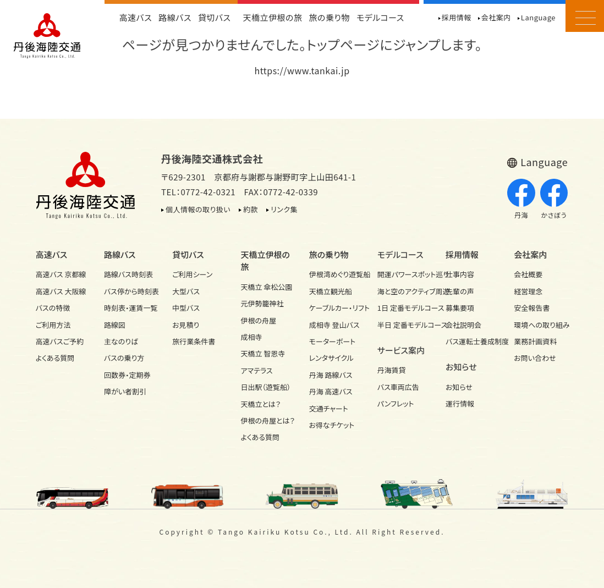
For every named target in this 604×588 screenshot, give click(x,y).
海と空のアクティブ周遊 (404, 291)
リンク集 (284, 209)
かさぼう (554, 199)
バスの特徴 (53, 308)
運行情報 (460, 403)
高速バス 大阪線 (61, 291)
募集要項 (460, 308)
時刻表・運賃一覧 (131, 308)
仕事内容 (460, 274)
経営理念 (528, 291)
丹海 (521, 199)
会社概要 (528, 274)
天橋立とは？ (260, 404)
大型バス (186, 291)
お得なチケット (332, 425)
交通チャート (328, 408)
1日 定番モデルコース (404, 308)
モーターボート (332, 341)
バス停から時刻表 (131, 291)
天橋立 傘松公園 (266, 287)
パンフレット (395, 403)
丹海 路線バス (331, 375)
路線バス (174, 17)
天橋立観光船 (330, 291)
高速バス (135, 17)
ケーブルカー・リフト (336, 308)
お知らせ (459, 387)
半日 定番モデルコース (404, 325)
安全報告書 (532, 308)
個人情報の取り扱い (198, 209)
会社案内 (496, 17)
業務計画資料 (535, 341)
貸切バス (214, 17)
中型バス (186, 308)
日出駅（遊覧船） (265, 387)
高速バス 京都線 (61, 274)
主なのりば (121, 341)
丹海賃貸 (391, 370)
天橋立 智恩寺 (262, 353)
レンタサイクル (331, 358)
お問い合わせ (535, 358)
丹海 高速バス (331, 391)
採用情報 (456, 17)
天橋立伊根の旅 (273, 17)
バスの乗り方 (124, 358)
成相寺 (251, 337)
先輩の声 (460, 291)
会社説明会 (463, 325)
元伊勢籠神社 (261, 303)
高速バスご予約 (60, 341)
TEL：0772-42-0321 (198, 191)
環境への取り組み (541, 325)
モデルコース (380, 17)
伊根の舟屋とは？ (267, 420)
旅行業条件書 (193, 341)
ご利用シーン (192, 274)
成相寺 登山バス (334, 325)
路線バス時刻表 (128, 274)
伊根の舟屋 (258, 320)
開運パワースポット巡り (404, 274)
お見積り (185, 325)
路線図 (114, 325)
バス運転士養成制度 (473, 341)
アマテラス (256, 370)
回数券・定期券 (127, 375)
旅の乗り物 (329, 17)
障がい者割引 (125, 391)
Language (538, 17)
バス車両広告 (398, 387)
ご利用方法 (53, 325)
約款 (250, 209)
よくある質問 (55, 358)
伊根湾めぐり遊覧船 (336, 274)
